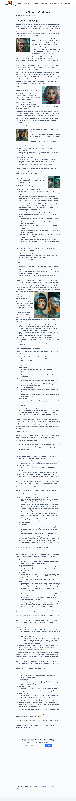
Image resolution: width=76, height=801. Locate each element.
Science (36, 3)
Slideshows (56, 3)
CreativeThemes (25, 799)
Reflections (27, 3)
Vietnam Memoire (67, 3)
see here (34, 42)
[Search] (71, 3)
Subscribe (48, 745)
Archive (33, 15)
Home (19, 3)
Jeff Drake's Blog (10, 5)
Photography (46, 3)
